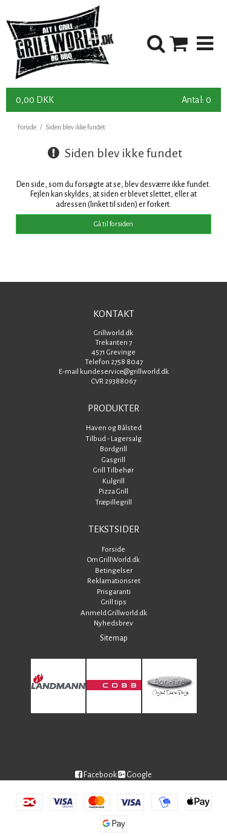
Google (135, 775)
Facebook (96, 775)
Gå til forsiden (113, 223)
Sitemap (114, 638)
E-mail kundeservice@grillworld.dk (114, 372)
